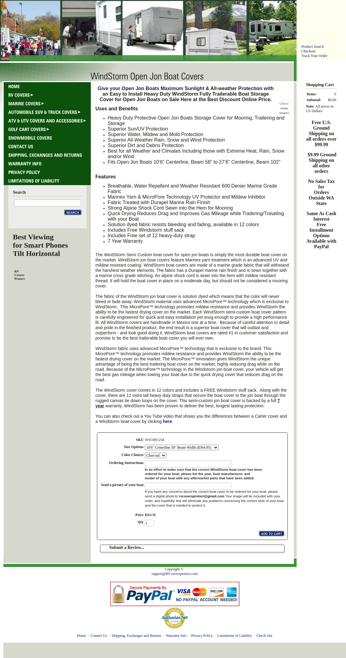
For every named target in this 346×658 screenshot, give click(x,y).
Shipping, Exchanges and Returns (136, 635)
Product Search (312, 46)
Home (81, 635)
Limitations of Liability (234, 635)
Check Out (264, 635)
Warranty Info (176, 635)
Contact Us (98, 635)
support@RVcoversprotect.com (175, 574)
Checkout (308, 51)
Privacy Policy (202, 635)
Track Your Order (314, 56)
